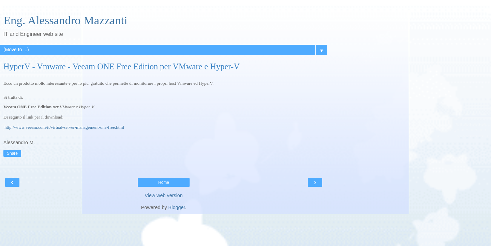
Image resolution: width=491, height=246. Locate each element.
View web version (164, 195)
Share (12, 153)
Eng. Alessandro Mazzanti (65, 20)
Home (163, 182)
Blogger (176, 207)
